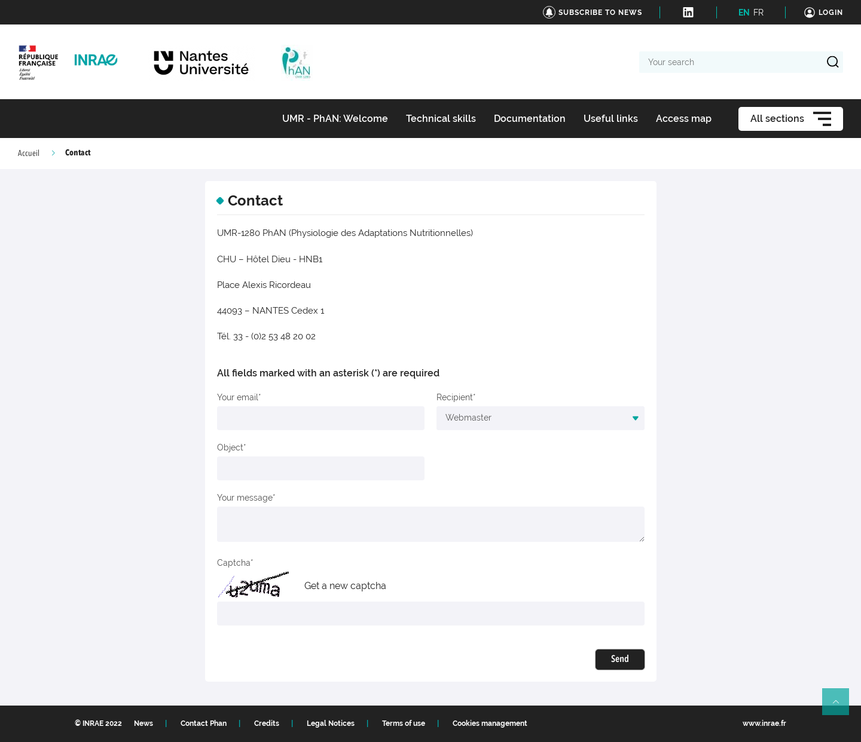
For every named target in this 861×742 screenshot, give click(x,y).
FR (758, 12)
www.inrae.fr (764, 723)
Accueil (28, 153)
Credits (266, 723)
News (143, 723)
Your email (237, 397)
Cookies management (490, 723)
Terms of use (403, 723)
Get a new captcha (345, 585)
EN (744, 12)
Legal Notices (331, 723)
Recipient (454, 397)
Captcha (234, 563)
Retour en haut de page (840, 706)
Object (230, 447)
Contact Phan (204, 723)
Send (620, 659)
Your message (245, 497)
